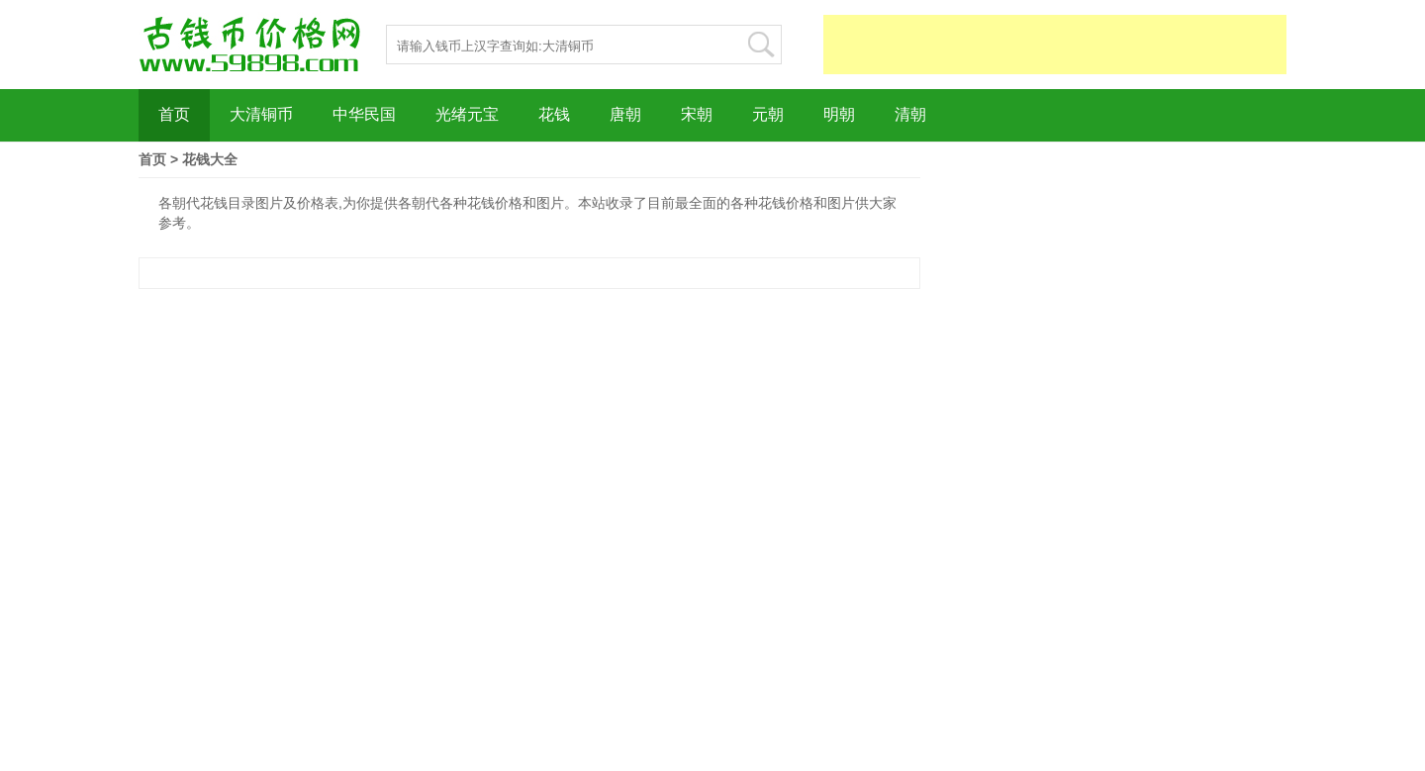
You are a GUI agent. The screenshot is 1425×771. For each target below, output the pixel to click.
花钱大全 (210, 159)
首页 (152, 159)
